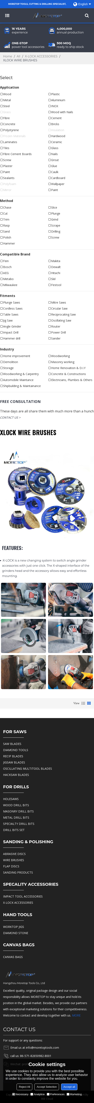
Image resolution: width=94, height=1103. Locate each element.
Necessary (20, 1094)
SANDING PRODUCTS (18, 872)
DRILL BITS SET (14, 830)
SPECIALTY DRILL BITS (18, 824)
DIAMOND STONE (15, 933)
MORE (76, 1015)
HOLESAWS (11, 799)
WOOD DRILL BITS (16, 805)
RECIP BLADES (13, 756)
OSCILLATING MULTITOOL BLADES (27, 769)
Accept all (69, 1086)
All (18, 56)
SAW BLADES (12, 744)
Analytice (37, 1094)
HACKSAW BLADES (16, 775)
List (83, 703)
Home (7, 56)
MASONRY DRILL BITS (18, 811)
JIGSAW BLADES (14, 762)
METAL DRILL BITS (16, 817)
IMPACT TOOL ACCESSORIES (23, 896)
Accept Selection (47, 1086)
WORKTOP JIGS (13, 927)
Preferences (56, 1094)
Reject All (24, 1086)
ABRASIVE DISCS (14, 854)
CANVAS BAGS (13, 957)
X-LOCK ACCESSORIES (41, 56)
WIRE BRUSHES (13, 860)
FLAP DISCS (11, 866)
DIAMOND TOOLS (15, 750)
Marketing (74, 1094)
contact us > (10, 417)
